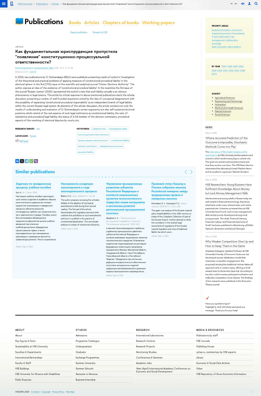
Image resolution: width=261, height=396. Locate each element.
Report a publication (78, 32)
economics (237, 29)
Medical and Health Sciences (229, 107)
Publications (43, 21)
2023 (214, 70)
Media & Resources (210, 329)
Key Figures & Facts (25, 340)
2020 (231, 70)
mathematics (232, 40)
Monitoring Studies (146, 352)
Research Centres (145, 340)
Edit (252, 391)
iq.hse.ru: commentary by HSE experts (216, 352)
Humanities (220, 104)
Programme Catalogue (87, 340)
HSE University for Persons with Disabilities (37, 374)
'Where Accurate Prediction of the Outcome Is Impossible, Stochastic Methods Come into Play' (226, 142)
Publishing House (205, 346)
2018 (242, 70)
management (218, 40)
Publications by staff (207, 335)
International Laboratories (149, 335)
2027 (224, 66)
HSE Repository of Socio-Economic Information (221, 374)
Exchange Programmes (87, 357)
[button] (95, 177)
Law (38, 129)
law (232, 36)
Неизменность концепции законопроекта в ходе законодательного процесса (79, 187)
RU (232, 3)
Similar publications (35, 172)
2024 (241, 66)
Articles (91, 22)
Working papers (158, 22)
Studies (81, 329)
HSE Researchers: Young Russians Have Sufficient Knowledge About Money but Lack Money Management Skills (228, 189)
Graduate (81, 352)
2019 (237, 70)
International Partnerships (28, 357)
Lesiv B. (32, 71)
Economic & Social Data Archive (213, 363)
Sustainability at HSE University (31, 346)
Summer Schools (84, 368)
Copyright (46, 391)
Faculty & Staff (23, 363)
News (208, 127)
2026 (229, 66)
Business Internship (86, 379)
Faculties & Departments (28, 352)
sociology (216, 43)
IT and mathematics (221, 36)
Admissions (81, 335)
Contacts (35, 391)
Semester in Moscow (87, 374)
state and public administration (226, 46)
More (214, 73)
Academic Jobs (143, 363)
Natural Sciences (223, 111)
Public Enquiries (23, 379)
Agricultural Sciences (225, 97)
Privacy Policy (58, 391)
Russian (33, 136)
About (20, 329)
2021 (225, 70)
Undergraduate (84, 346)
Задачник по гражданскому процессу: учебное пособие (33, 185)
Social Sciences (222, 114)
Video (199, 368)
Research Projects (145, 346)
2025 (235, 66)
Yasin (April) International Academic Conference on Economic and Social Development (163, 370)
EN (236, 3)
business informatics (221, 29)
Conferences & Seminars (149, 357)
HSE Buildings (22, 368)
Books (75, 22)
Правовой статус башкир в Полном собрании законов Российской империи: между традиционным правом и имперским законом (169, 191)
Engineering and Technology (228, 101)
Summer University (85, 363)
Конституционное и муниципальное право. (35, 68)
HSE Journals (203, 340)
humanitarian (238, 33)
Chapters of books (121, 22)
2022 (219, 70)
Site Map (70, 391)
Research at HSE (100, 32)
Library (199, 357)
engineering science (222, 33)
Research (143, 329)
